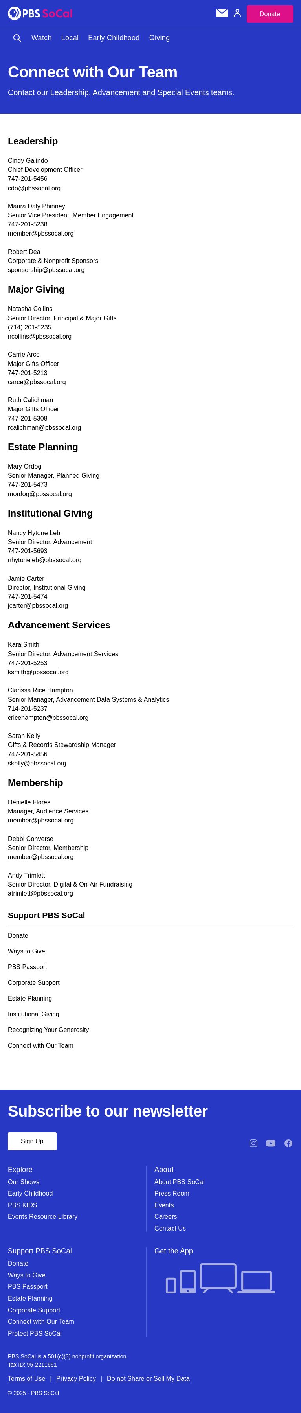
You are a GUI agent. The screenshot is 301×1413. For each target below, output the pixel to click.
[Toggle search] (17, 38)
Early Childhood (113, 38)
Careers (165, 1216)
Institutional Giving (33, 1014)
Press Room (171, 1193)
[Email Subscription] (222, 14)
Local (70, 38)
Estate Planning (30, 998)
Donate (270, 14)
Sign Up (32, 1141)
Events (164, 1205)
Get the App (173, 1251)
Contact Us (170, 1228)
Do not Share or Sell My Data (148, 1378)
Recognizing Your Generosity (48, 1030)
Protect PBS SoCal (35, 1333)
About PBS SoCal (179, 1182)
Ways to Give (26, 951)
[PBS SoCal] (40, 14)
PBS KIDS (22, 1205)
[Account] (237, 14)
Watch (41, 38)
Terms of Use (26, 1378)
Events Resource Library (42, 1216)
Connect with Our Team (40, 1045)
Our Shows (23, 1182)
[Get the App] (220, 1279)
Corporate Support (34, 982)
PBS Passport (27, 967)
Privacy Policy (76, 1378)
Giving (159, 38)
